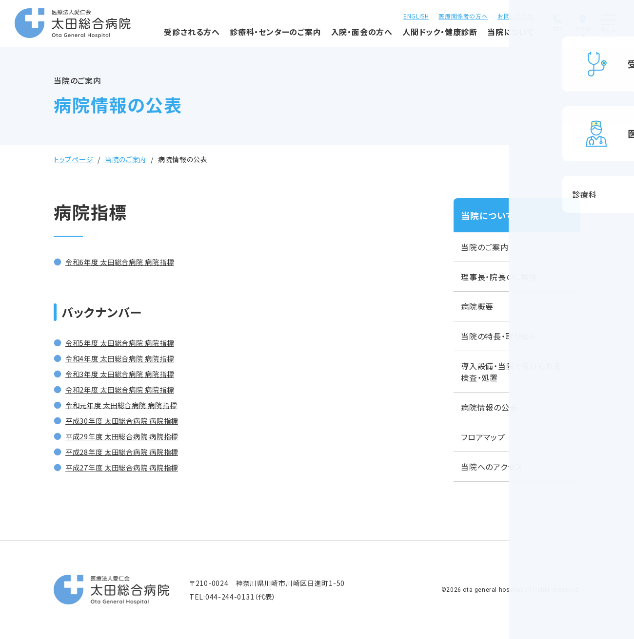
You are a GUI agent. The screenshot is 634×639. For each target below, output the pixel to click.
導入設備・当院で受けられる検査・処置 (511, 371)
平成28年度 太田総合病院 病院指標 (129, 451)
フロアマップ (483, 437)
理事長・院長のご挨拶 (499, 276)
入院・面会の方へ (330, 36)
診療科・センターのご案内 (243, 36)
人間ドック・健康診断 (407, 36)
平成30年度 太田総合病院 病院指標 (129, 420)
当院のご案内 (125, 159)
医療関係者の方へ (435, 15)
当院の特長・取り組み (499, 336)
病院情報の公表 (489, 407)
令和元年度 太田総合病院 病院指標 (129, 405)
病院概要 (477, 306)
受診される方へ (160, 36)
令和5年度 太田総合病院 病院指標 (127, 342)
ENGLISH (387, 15)
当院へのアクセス (491, 466)
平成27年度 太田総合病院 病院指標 (129, 467)
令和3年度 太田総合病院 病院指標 (127, 373)
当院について (479, 36)
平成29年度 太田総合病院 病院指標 (129, 436)
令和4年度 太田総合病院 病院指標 (127, 358)
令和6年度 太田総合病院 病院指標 (127, 261)
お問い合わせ (487, 15)
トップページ (73, 159)
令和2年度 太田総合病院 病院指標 (127, 389)
